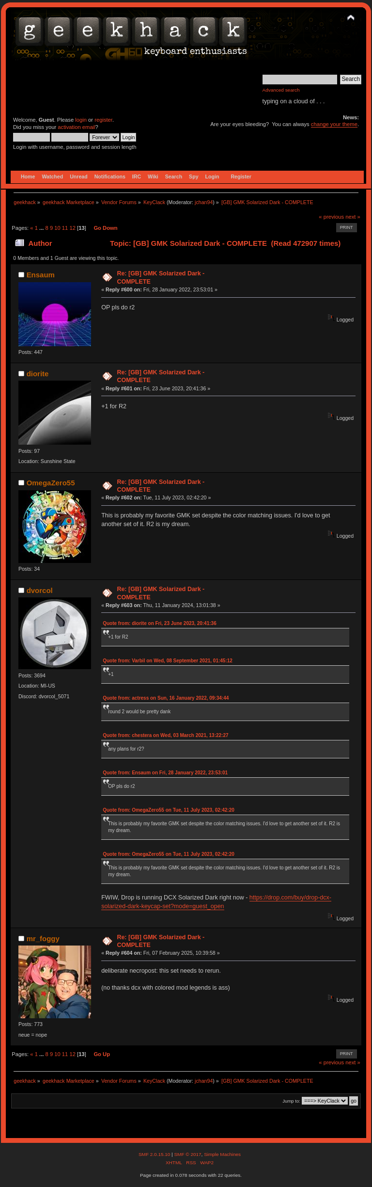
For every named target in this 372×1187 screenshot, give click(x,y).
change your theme (334, 124)
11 (65, 228)
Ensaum (41, 275)
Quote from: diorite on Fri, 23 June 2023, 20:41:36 (160, 623)
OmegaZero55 (51, 483)
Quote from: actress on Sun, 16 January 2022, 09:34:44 (166, 698)
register (103, 120)
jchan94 (204, 202)
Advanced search (281, 90)
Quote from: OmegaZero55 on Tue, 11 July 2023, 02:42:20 (168, 810)
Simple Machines (222, 1154)
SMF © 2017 (187, 1154)
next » (352, 217)
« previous (331, 217)
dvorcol (40, 590)
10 (57, 228)
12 (72, 228)
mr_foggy (43, 938)
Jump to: (291, 1101)
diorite (38, 373)
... (42, 228)
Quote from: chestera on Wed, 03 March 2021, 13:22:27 (165, 735)
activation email (76, 127)
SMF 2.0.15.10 (155, 1154)
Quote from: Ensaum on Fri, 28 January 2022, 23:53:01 (165, 772)
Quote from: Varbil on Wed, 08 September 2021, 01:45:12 (167, 660)
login (81, 120)
